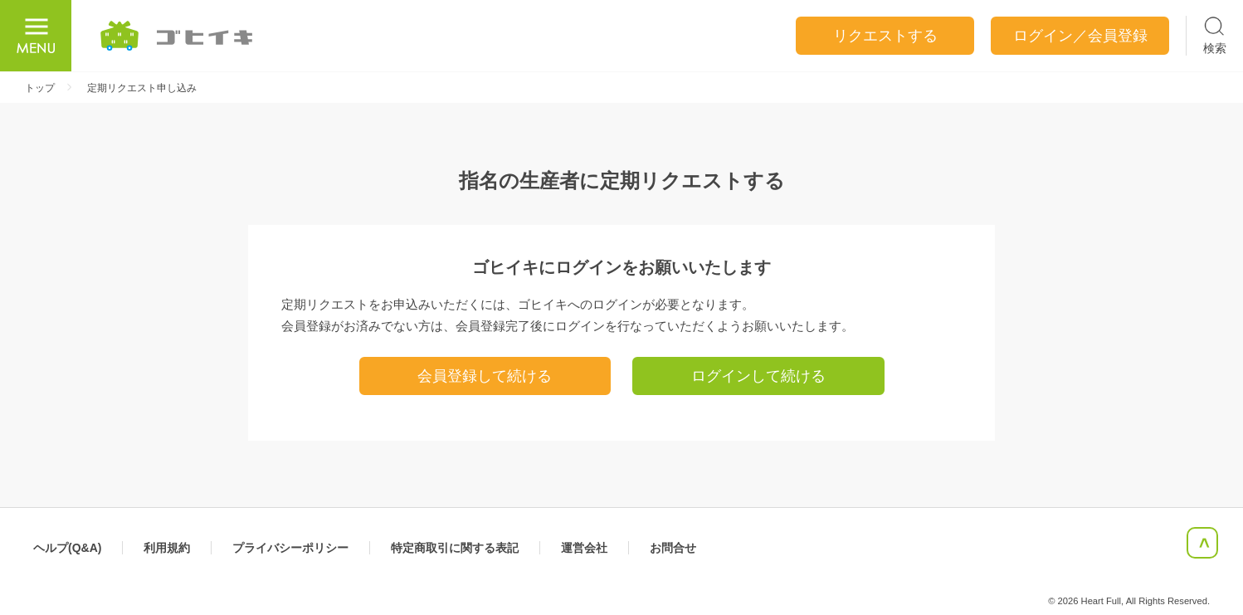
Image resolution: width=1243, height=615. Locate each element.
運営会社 (584, 547)
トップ (40, 88)
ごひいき (177, 36)
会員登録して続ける (484, 376)
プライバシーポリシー (290, 547)
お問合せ (673, 547)
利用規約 (167, 547)
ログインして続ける (758, 376)
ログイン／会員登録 (1080, 35)
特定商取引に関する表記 (455, 547)
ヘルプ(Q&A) (67, 547)
